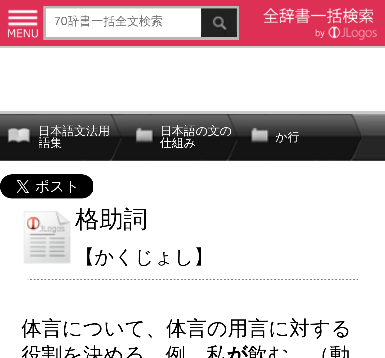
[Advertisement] (192, 78)
